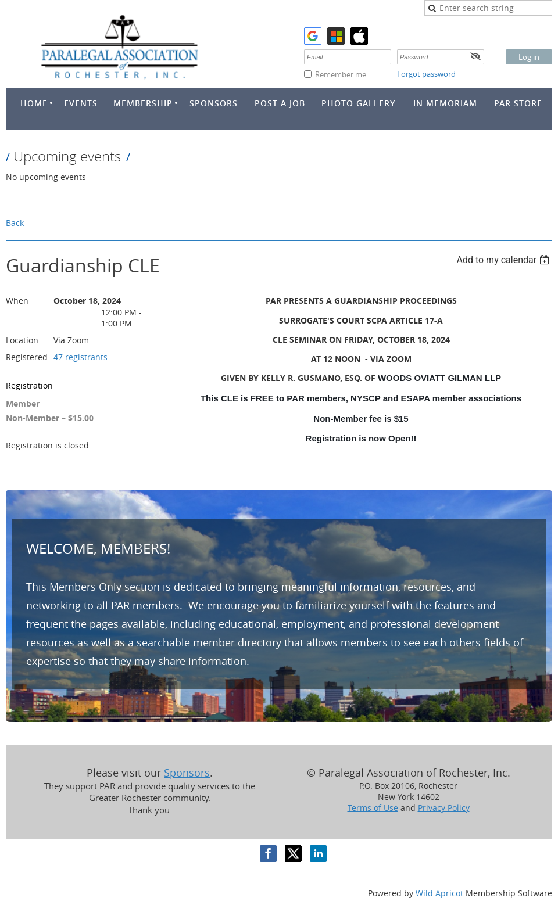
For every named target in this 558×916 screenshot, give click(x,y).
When (17, 300)
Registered (27, 356)
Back (15, 222)
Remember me (340, 74)
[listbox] (504, 260)
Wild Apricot (439, 893)
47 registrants (80, 356)
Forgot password (426, 74)
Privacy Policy (444, 807)
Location (22, 340)
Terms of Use (373, 807)
